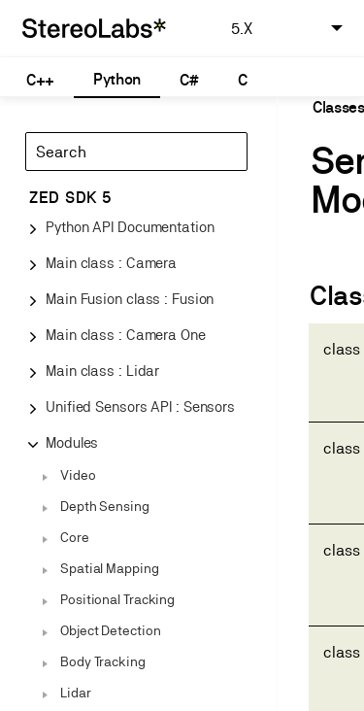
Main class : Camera (111, 262)
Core (74, 537)
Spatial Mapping (109, 568)
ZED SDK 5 (70, 197)
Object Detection (110, 630)
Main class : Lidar (102, 370)
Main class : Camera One (126, 334)
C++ (40, 80)
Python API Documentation (130, 227)
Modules (72, 442)
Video (78, 475)
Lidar (75, 692)
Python (117, 79)
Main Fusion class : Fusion (130, 298)
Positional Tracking (117, 599)
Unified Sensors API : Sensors (140, 406)
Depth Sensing (104, 506)
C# (189, 80)
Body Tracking (103, 661)
